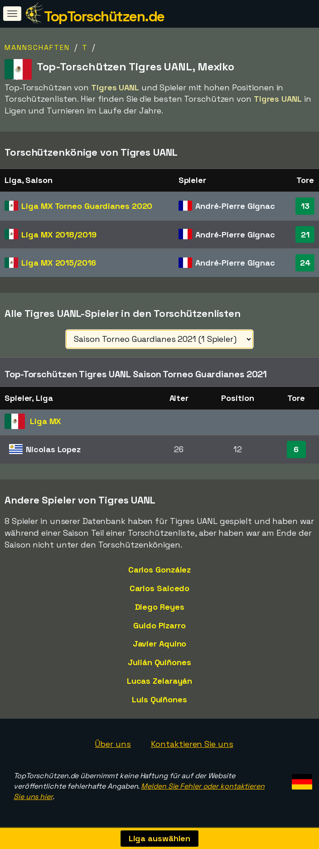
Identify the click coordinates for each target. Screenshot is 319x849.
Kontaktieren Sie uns (192, 744)
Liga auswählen (160, 838)
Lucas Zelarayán (160, 681)
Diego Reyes (159, 607)
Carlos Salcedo (160, 588)
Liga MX (86, 206)
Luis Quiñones (159, 699)
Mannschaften (37, 47)
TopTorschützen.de (104, 16)
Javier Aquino (160, 643)
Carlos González (159, 569)
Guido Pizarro (159, 625)
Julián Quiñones (159, 662)
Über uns (112, 744)
